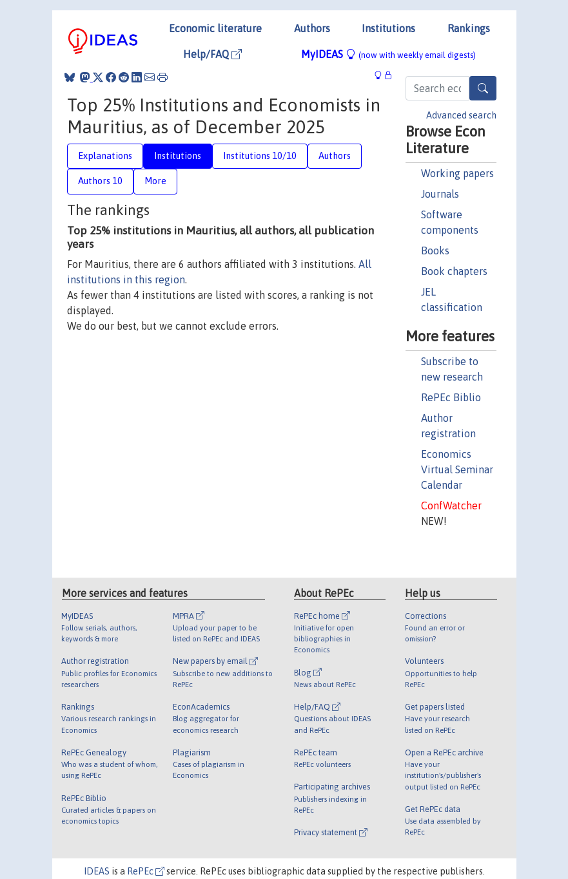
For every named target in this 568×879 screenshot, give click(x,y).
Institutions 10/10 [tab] (260, 156)
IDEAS (97, 871)
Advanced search (461, 115)
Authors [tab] (334, 156)
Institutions (388, 28)
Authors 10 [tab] (100, 181)
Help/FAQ (212, 54)
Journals (440, 194)
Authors (312, 28)
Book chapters (454, 271)
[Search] (482, 88)
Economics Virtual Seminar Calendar (457, 469)
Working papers (457, 173)
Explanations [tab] (105, 156)
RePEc (145, 871)
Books (435, 250)
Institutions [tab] (177, 156)
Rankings (468, 28)
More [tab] (155, 181)
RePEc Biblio (451, 397)
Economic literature (215, 28)
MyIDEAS (388, 54)
